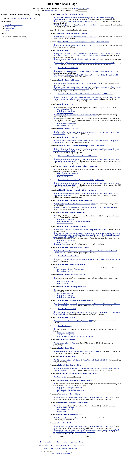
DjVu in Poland (62, 411)
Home (41, 445)
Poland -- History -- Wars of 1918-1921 (71, 317)
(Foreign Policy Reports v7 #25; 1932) (76, 115)
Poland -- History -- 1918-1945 (68, 104)
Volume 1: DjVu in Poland (65, 333)
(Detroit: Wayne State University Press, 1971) (86, 431)
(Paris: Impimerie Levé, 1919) (75, 25)
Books (46, 448)
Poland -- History (10, 26)
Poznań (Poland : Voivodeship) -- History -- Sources (75, 380)
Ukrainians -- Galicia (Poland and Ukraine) (72, 33)
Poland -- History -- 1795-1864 (68, 68)
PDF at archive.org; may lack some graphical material (73, 221)
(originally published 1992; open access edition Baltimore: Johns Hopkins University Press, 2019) (86, 98)
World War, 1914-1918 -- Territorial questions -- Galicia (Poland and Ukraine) (83, 42)
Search (47, 445)
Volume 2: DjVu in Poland (65, 334)
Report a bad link (62, 442)
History (7, 30)
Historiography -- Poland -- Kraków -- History (73, 402)
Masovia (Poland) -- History (67, 356)
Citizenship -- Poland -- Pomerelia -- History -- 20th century (77, 190)
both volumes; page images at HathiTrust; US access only (75, 336)
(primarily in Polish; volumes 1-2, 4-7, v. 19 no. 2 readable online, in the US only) (87, 259)
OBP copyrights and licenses (61, 453)
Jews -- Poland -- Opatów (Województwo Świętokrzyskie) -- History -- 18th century (85, 94)
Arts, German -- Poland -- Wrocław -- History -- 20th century (78, 166)
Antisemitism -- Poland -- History (69, 394)
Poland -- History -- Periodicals (68, 256)
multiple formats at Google (65, 219)
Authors (63, 445)
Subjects (75, 445)
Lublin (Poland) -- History (66, 348)
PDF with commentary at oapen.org (68, 173)
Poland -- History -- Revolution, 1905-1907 (72, 274)
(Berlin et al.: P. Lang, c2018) (84, 397)
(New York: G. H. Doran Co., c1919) (75, 204)
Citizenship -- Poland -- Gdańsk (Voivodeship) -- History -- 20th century (81, 180)
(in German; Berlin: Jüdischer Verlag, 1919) (77, 351)
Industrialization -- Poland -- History (70, 414)
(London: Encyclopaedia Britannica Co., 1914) (84, 63)
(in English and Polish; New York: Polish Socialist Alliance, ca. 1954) (86, 54)
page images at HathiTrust (65, 113)
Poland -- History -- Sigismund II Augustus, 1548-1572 (76, 300)
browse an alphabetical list (52, 10)
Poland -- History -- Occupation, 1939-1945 (72, 226)
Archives (64, 448)
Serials (82, 445)
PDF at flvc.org (62, 242)
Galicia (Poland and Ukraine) (14, 25)
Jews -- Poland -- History (66, 423)
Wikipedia (15, 18)
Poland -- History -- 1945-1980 (68, 128)
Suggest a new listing (76, 442)
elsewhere (32, 18)
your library (23, 18)
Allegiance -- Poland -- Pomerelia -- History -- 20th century (77, 156)
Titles (69, 445)
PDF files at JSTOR (63, 176)
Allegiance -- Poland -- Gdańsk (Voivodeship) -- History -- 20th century (81, 145)
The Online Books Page (61, 4)
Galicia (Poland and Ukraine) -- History (71, 14)
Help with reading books (47, 442)
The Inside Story (74, 448)
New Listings (55, 445)
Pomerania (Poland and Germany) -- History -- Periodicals (77, 373)
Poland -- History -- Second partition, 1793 (72, 286)
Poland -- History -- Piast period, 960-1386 (72, 264)
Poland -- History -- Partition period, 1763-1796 (73, 247)
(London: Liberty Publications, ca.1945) (81, 229)
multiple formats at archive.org (66, 111)
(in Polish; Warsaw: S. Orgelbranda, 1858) (81, 360)
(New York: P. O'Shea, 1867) (77, 59)
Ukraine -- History (10, 28)
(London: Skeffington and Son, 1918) (77, 21)
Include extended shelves (82, 8)
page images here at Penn (65, 109)
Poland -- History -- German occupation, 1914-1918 (75, 200)
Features (57, 448)
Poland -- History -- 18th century (69, 80)
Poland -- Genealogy (64, 326)
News (51, 448)
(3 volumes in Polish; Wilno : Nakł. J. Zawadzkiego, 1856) (84, 71)
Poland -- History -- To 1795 (67, 309)
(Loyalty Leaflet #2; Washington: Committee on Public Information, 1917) (85, 207)
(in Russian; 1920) (74, 321)
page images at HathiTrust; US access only (70, 391)
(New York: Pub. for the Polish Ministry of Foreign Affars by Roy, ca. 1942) (86, 235)
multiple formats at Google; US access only (70, 387)
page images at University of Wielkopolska (70, 269)
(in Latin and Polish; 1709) (77, 83)
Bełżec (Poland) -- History (66, 339)
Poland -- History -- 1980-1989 (68, 137)
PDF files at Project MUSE (65, 281)
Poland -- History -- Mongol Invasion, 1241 (72, 212)
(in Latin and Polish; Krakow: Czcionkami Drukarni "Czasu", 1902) (87, 88)
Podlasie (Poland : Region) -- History (70, 365)
